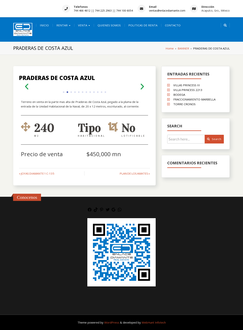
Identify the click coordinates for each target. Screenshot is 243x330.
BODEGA (179, 94)
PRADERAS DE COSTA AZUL (57, 78)
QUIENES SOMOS (109, 25)
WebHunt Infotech (154, 322)
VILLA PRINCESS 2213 (187, 90)
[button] (27, 86)
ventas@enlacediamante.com (167, 10)
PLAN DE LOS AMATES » (135, 173)
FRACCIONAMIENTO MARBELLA (194, 99)
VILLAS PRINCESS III (186, 85)
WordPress (112, 322)
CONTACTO (173, 25)
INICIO (44, 25)
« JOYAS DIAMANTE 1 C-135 (36, 173)
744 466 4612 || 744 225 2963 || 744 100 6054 (103, 10)
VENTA (82, 25)
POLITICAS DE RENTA (142, 25)
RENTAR (62, 25)
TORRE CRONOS (184, 104)
